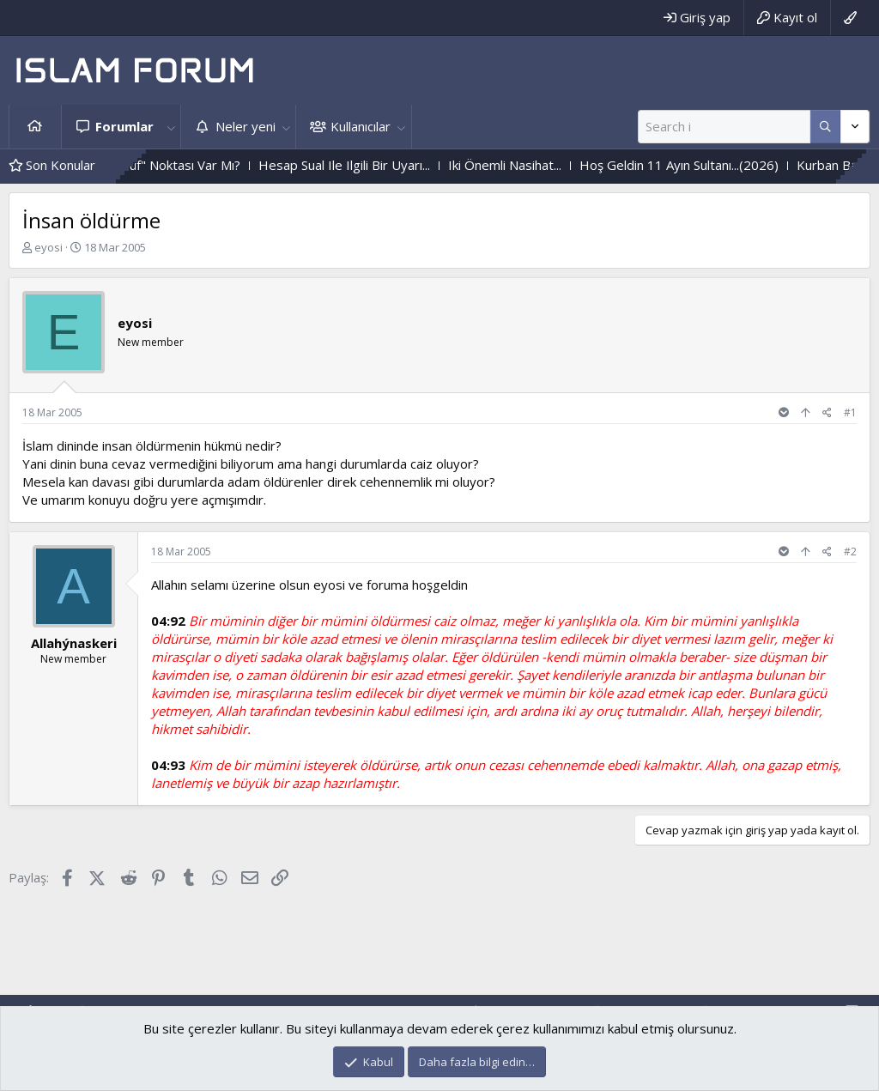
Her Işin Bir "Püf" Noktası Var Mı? (161, 164)
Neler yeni (245, 126)
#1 (850, 412)
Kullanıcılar (360, 126)
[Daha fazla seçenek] (825, 126)
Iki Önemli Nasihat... (522, 164)
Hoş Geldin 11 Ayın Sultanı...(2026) (697, 164)
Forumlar (124, 126)
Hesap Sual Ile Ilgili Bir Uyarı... (362, 164)
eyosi (48, 247)
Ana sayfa (35, 126)
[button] (170, 126)
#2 (850, 551)
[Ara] (724, 126)
